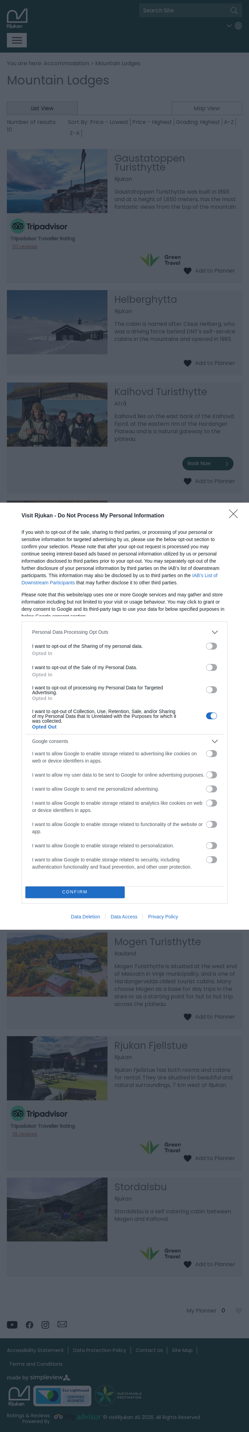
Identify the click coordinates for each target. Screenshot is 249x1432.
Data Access (124, 916)
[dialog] (124, 716)
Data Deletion (85, 916)
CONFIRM (75, 892)
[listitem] (124, 632)
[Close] (235, 516)
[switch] (211, 646)
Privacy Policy (163, 916)
